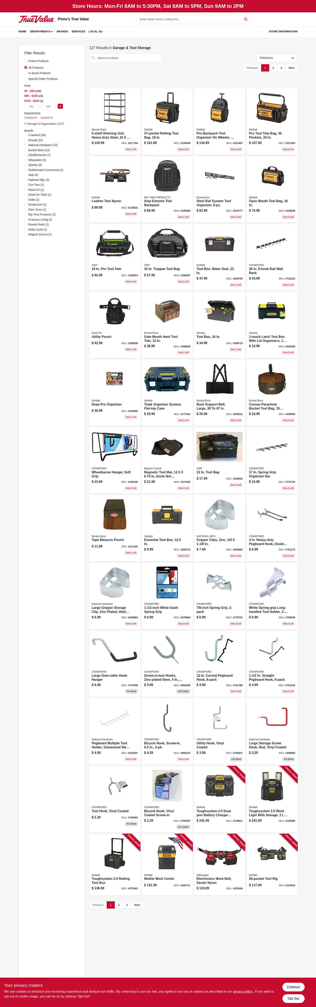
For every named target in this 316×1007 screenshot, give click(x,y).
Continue (293, 987)
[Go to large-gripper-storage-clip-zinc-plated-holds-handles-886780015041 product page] (114, 596)
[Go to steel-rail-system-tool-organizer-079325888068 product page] (219, 189)
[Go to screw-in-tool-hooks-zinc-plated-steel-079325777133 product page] (167, 664)
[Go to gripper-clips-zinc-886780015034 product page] (219, 528)
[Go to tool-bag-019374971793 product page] (219, 460)
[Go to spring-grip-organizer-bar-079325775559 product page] (272, 460)
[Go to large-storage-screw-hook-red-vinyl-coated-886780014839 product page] (272, 731)
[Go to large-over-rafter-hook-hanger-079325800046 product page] (114, 664)
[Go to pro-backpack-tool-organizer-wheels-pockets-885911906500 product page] (219, 122)
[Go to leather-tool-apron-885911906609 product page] (114, 189)
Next (291, 67)
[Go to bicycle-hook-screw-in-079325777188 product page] (167, 731)
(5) (37, 160)
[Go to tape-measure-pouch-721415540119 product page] (114, 528)
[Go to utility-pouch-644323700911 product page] (114, 325)
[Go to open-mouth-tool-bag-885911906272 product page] (272, 189)
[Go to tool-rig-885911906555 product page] (272, 865)
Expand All (46, 117)
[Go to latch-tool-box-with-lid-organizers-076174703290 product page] (272, 325)
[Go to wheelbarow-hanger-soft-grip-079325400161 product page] (114, 460)
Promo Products (38, 61)
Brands (62, 31)
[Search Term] (193, 19)
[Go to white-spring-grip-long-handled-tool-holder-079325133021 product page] (272, 596)
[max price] (48, 106)
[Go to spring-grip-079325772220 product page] (219, 596)
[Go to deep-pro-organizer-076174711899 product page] (114, 392)
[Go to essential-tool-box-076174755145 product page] (167, 528)
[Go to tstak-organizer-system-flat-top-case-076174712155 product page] (167, 392)
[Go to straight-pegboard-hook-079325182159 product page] (272, 664)
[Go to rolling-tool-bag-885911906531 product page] (167, 122)
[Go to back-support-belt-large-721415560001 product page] (219, 392)
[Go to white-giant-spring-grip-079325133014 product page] (167, 596)
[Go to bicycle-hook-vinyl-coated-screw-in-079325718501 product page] (167, 799)
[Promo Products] (25, 60)
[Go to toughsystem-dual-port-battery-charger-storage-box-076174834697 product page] (219, 799)
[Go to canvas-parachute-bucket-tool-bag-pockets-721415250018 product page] (272, 392)
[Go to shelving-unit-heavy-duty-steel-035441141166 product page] (114, 122)
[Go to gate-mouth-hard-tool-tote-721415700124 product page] (167, 325)
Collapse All (30, 117)
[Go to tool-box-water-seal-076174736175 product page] (219, 257)
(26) (37, 135)
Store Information (283, 31)
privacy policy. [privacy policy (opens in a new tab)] (243, 991)
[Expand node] (26, 123)
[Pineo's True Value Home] (36, 19)
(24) (43, 145)
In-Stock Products (39, 73)
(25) (35, 140)
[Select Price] (60, 106)
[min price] (31, 106)
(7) (39, 155)
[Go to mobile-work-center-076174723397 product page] (167, 865)
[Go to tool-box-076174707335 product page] (219, 325)
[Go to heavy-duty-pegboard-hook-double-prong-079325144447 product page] (272, 528)
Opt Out (293, 998)
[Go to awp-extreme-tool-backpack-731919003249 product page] (167, 189)
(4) (45, 170)
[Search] (246, 19)
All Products (36, 68)
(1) (36, 184)
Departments (40, 31)
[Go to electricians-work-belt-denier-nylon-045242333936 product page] (219, 865)
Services (78, 31)
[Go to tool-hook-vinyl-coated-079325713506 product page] (114, 799)
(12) (39, 150)
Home (22, 31)
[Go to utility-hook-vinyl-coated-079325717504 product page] (219, 731)
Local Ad (95, 31)
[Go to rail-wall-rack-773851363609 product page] (272, 257)
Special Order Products (43, 79)
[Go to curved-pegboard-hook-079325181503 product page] (219, 664)
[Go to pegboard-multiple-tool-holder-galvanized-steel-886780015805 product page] (114, 731)
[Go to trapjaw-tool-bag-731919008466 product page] (167, 257)
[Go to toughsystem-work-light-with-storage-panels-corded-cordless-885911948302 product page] (272, 799)
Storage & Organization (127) (45, 123)
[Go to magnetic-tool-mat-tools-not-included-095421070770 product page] (167, 460)
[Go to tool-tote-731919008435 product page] (114, 257)
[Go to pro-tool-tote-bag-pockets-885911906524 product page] (272, 122)
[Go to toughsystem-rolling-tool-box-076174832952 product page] (114, 865)
